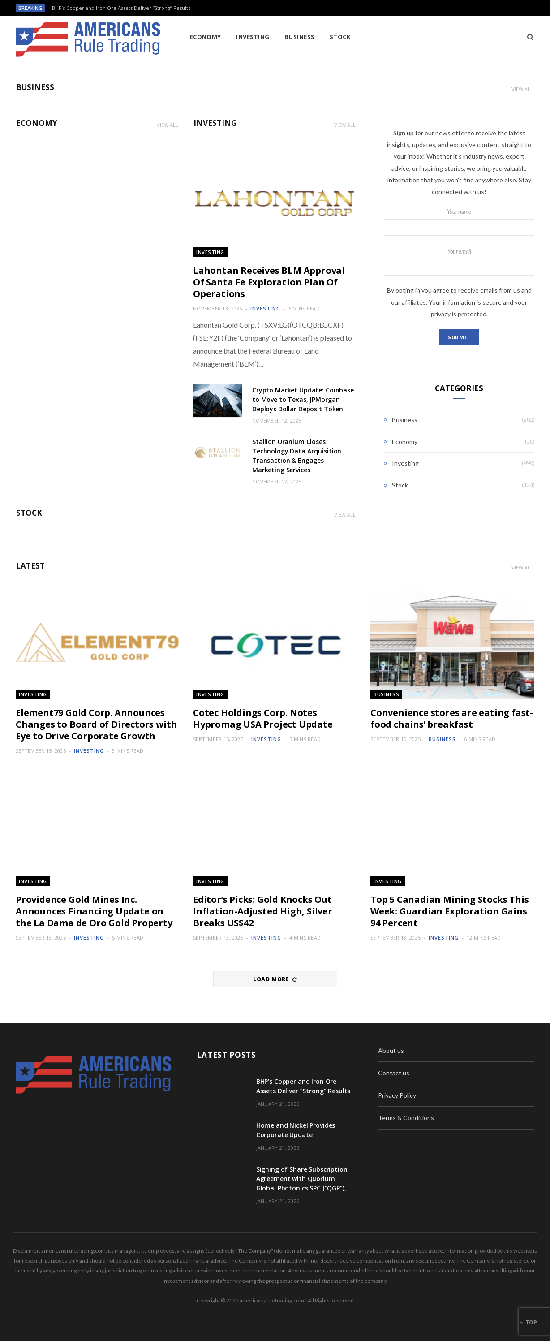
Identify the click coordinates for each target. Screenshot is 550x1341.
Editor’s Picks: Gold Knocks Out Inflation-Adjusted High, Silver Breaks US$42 (262, 911)
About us (391, 1050)
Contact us (393, 1073)
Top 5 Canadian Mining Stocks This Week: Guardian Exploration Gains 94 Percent (449, 911)
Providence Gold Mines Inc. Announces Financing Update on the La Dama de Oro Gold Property (94, 911)
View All (522, 89)
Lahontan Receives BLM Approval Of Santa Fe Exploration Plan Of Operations (269, 282)
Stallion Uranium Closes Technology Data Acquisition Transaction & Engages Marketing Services (296, 455)
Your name (459, 222)
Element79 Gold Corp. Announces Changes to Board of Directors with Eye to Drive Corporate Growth (96, 724)
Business (299, 37)
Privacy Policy (397, 1095)
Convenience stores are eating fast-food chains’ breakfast (451, 718)
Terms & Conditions (406, 1117)
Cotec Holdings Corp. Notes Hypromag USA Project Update (263, 718)
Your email (459, 262)
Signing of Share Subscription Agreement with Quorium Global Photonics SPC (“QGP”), (302, 1178)
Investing (252, 37)
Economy (205, 37)
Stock (340, 37)
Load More (275, 979)
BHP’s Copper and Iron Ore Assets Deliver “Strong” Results (121, 8)
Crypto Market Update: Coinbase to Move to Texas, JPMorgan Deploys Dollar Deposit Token (303, 399)
